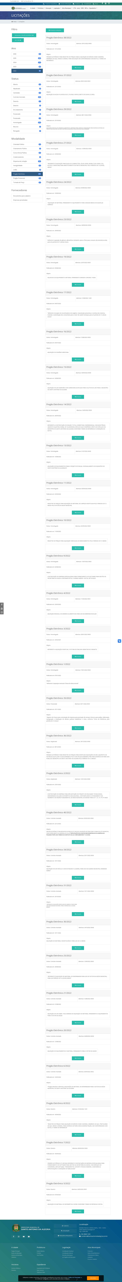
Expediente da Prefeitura (43, 1268)
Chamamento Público (93, 1255)
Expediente (92, 8)
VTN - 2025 (76, 8)
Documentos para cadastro (21, 196)
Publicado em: (50, 49)
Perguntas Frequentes (65, 1235)
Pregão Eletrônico (24, 35)
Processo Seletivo (92, 1259)
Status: (48, 43)
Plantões (13, 1270)
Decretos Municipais (67, 1255)
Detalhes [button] (78, 67)
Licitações (90, 1257)
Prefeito (39, 1253)
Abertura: (79, 43)
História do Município (16, 1255)
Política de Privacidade (74, 1277)
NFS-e (86, 8)
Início (14, 21)
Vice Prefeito (40, 1255)
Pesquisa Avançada (55, 30)
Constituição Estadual (67, 1251)
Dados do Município (16, 1253)
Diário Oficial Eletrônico (94, 1253)
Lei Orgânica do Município (68, 1257)
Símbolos (13, 1257)
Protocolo (90, 1251)
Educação (49, 8)
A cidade (33, 8)
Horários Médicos (16, 1268)
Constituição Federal (67, 1253)
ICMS (82, 8)
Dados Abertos (41, 1251)
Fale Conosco (40, 1270)
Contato (65, 1226)
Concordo (93, 1278)
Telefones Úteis (41, 1272)
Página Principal (15, 1251)
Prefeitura (41, 8)
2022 (18, 40)
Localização (65, 1230)
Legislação (57, 8)
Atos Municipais (66, 8)
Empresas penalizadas (20, 200)
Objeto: (48, 54)
